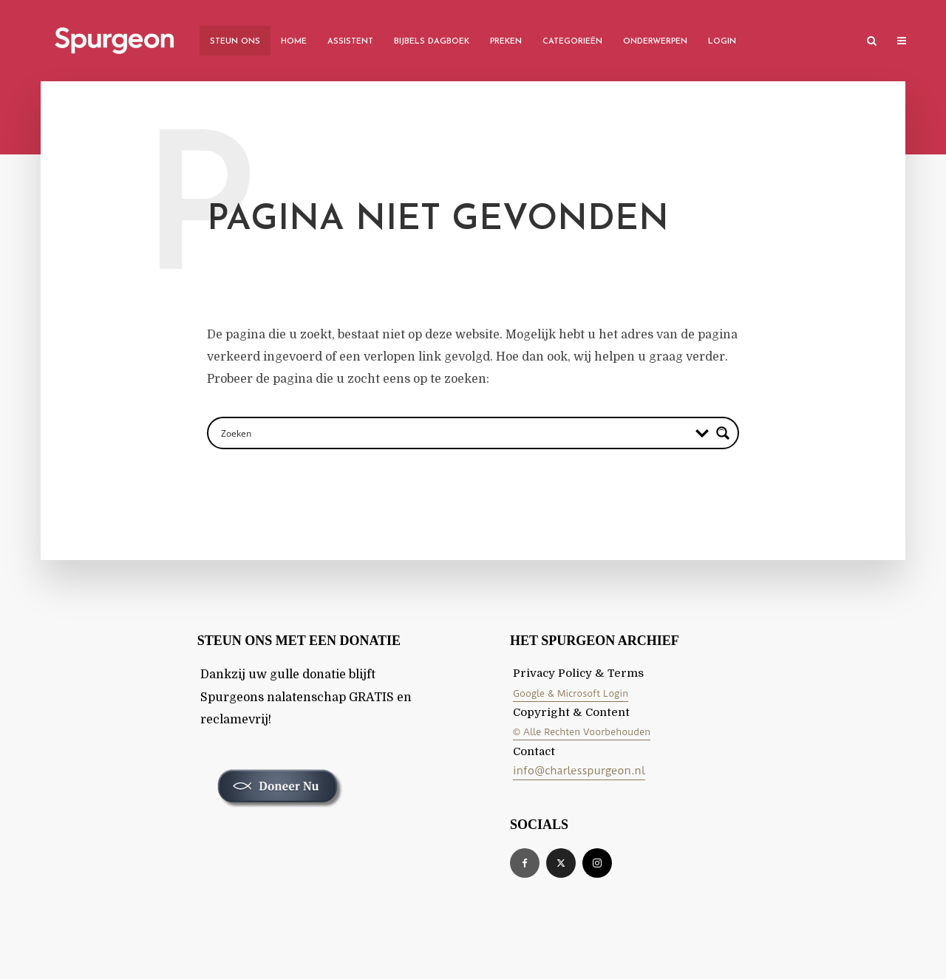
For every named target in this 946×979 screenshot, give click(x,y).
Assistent (350, 42)
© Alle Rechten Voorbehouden (581, 731)
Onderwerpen (655, 42)
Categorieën (572, 42)
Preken (506, 42)
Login (722, 42)
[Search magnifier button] (722, 433)
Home (294, 42)
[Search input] (453, 433)
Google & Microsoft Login (570, 693)
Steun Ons (235, 42)
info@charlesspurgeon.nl (579, 770)
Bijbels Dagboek (431, 42)
